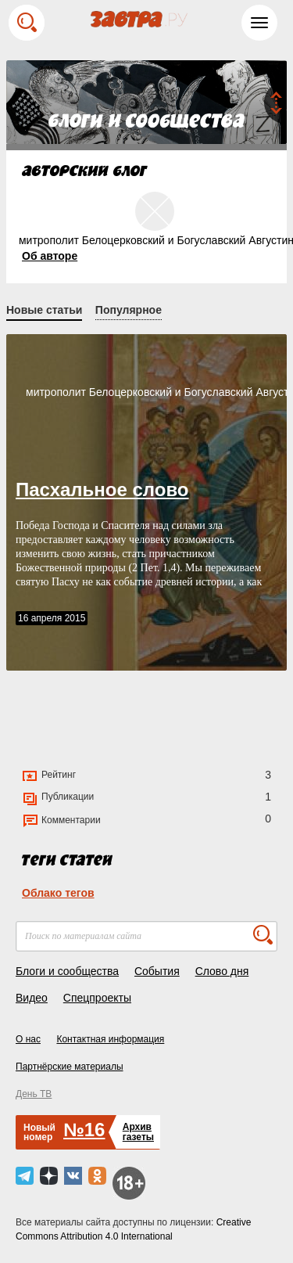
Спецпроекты (97, 997)
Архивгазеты (138, 1131)
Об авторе (49, 256)
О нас (28, 1039)
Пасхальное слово (102, 489)
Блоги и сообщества (67, 971)
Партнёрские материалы (69, 1066)
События (157, 971)
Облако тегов (58, 893)
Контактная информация (110, 1039)
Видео (32, 997)
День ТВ (34, 1093)
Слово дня (222, 971)
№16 (84, 1129)
